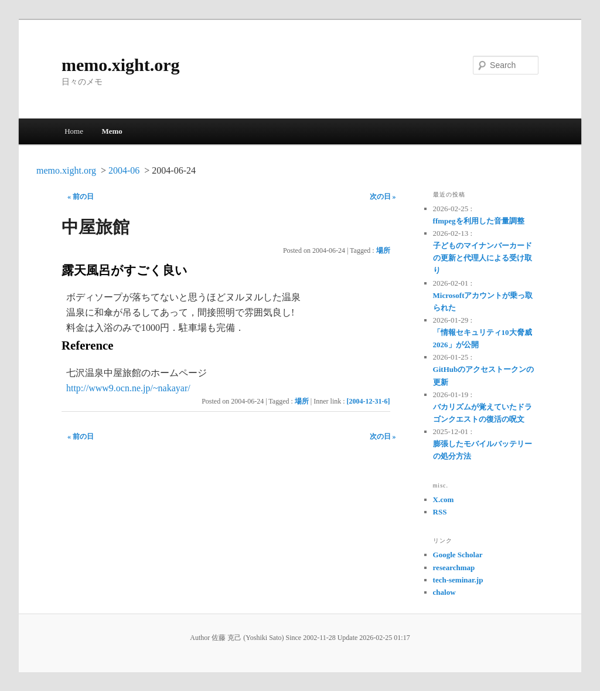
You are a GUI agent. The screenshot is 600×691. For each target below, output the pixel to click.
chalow (444, 592)
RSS (440, 511)
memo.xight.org (121, 64)
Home (73, 131)
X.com (443, 499)
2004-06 (123, 170)
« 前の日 (80, 196)
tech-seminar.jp (458, 579)
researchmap (454, 567)
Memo (111, 131)
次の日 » (383, 196)
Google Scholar (458, 554)
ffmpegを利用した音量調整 (478, 220)
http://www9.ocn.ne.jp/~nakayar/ (128, 388)
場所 (383, 250)
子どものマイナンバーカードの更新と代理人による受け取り (482, 258)
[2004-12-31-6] (368, 401)
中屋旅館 (95, 227)
